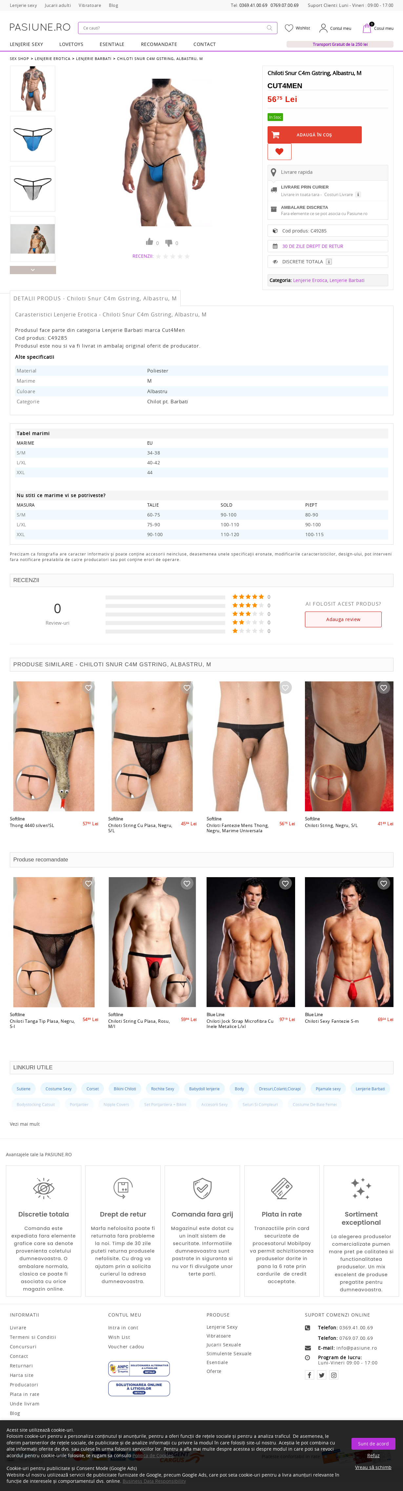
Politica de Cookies (152, 1455)
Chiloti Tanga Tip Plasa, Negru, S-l (42, 1023)
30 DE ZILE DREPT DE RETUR (312, 246)
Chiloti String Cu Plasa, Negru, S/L (140, 828)
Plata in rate (25, 1394)
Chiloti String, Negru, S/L (331, 825)
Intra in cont (123, 1327)
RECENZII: (143, 256)
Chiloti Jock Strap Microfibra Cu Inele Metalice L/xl (240, 1023)
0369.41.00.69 (253, 5)
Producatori (24, 1384)
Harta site (22, 1375)
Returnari (21, 1365)
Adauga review (343, 619)
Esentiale (112, 44)
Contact (204, 44)
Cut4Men (285, 86)
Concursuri (23, 1346)
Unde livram (25, 1403)
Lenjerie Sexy (26, 44)
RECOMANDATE (159, 44)
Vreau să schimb (373, 1467)
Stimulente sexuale (229, 1353)
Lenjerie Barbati (93, 58)
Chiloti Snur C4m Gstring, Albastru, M (160, 58)
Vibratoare (219, 1336)
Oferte (214, 1371)
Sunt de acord (373, 1444)
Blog (15, 1413)
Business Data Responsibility (154, 1481)
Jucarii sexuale (224, 1344)
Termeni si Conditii (33, 1337)
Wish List (119, 1337)
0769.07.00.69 (285, 5)
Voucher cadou (126, 1346)
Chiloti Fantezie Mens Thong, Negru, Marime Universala (238, 828)
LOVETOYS (71, 44)
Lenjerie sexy (222, 1327)
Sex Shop (19, 58)
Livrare (18, 1327)
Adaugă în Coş (314, 134)
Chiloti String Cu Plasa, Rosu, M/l (139, 1023)
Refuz (373, 1455)
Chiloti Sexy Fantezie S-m (332, 1021)
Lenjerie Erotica (53, 58)
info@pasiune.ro (356, 1348)
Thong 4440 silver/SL (32, 825)
